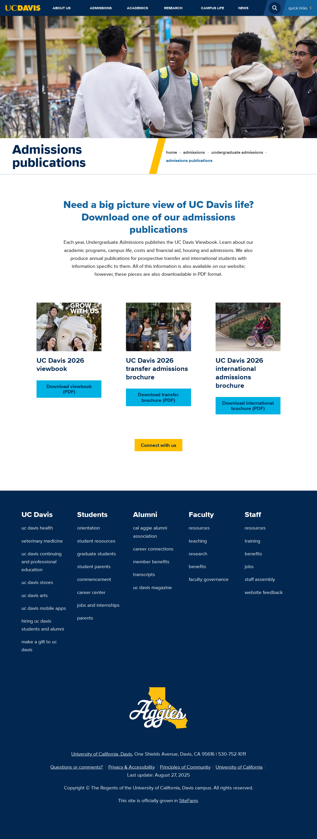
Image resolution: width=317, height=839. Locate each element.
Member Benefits (151, 561)
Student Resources (96, 540)
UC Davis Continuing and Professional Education (41, 561)
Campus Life (212, 8)
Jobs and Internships (98, 605)
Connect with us (158, 445)
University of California (239, 766)
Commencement (94, 579)
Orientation (88, 527)
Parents (85, 617)
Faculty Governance (209, 579)
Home (171, 152)
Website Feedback (264, 592)
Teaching (198, 540)
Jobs (249, 566)
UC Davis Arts (34, 595)
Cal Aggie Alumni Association (150, 531)
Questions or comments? (76, 766)
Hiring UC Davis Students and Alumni (42, 624)
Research (173, 8)
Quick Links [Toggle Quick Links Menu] (297, 8)
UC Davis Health (37, 527)
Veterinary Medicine (42, 540)
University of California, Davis (101, 753)
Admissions (101, 8)
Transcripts (144, 574)
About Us (62, 8)
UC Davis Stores (37, 582)
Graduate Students (96, 553)
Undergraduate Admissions (237, 152)
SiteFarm (188, 800)
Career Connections (153, 548)
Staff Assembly (260, 579)
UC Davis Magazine (152, 587)
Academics (137, 8)
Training (252, 540)
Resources (199, 527)
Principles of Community (185, 766)
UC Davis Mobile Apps (43, 608)
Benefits (197, 566)
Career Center (91, 592)
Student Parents (94, 566)
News (243, 8)
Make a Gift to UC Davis (39, 645)
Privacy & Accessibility (131, 766)
